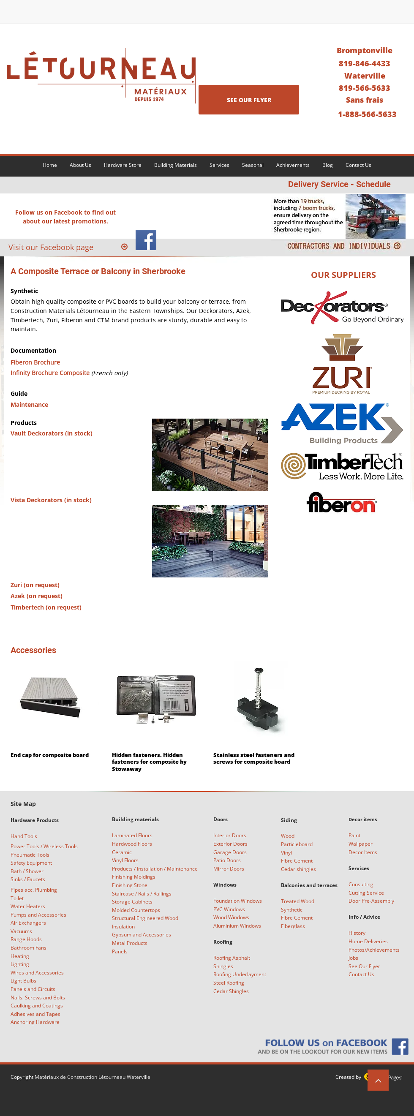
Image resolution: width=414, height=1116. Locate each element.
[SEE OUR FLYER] (249, 99)
